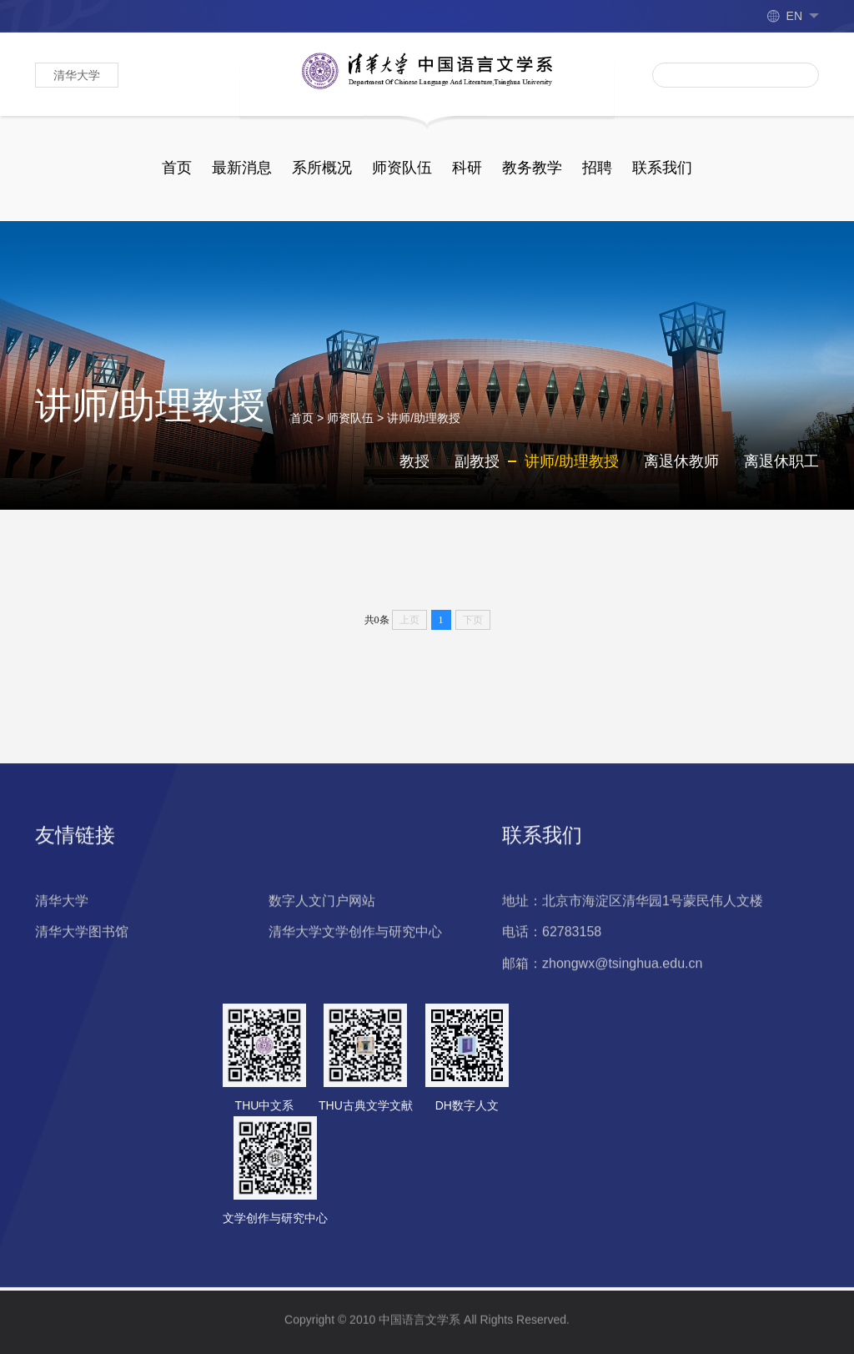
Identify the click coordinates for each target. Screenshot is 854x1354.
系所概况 (322, 167)
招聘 (597, 167)
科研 (467, 167)
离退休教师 (681, 470)
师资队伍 (402, 167)
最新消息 (242, 167)
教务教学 (532, 167)
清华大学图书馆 (81, 1016)
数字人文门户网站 (322, 984)
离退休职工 (781, 470)
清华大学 (76, 75)
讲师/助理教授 (423, 427)
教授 (414, 470)
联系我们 (662, 167)
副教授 (477, 470)
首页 (177, 167)
